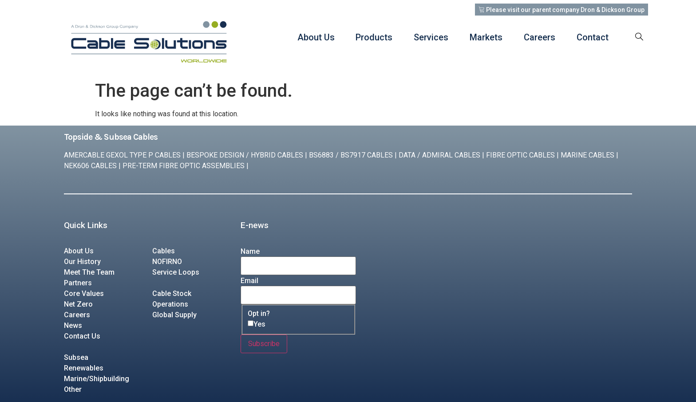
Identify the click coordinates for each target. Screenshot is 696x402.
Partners (78, 283)
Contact (593, 37)
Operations (170, 304)
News (73, 325)
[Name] (298, 265)
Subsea (76, 357)
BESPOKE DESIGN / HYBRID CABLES (244, 155)
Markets (486, 37)
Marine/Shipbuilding (96, 378)
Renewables (83, 368)
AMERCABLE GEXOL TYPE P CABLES (122, 155)
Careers (539, 37)
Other (73, 389)
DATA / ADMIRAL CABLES (439, 155)
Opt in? (259, 313)
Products (374, 37)
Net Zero (78, 304)
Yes (259, 324)
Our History (82, 261)
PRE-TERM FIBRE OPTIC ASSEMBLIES (184, 166)
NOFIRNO (167, 261)
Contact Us (82, 336)
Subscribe (264, 343)
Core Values (84, 293)
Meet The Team (89, 272)
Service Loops (175, 272)
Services (431, 37)
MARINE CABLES (587, 155)
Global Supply (174, 315)
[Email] (298, 295)
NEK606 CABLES (90, 166)
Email (249, 280)
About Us (315, 37)
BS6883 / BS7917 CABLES (351, 155)
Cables (163, 251)
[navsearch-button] (639, 37)
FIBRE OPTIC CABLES (520, 155)
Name (250, 251)
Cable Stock (171, 293)
